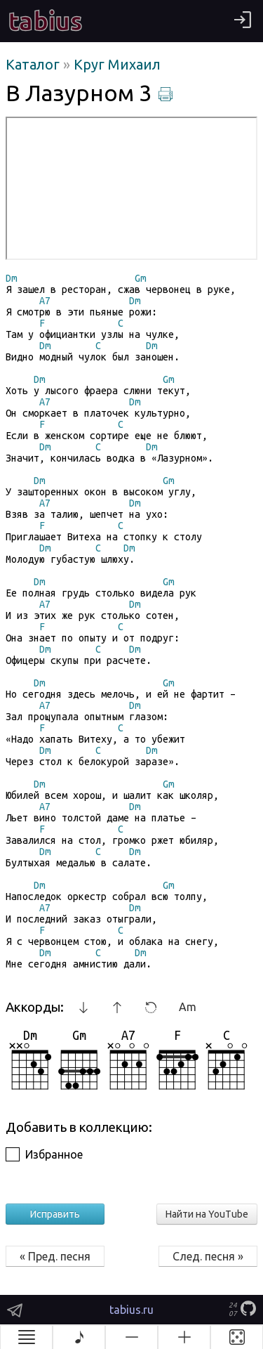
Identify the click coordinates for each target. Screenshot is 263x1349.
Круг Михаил (117, 64)
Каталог (34, 64)
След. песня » (208, 1256)
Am (187, 1007)
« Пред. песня (55, 1256)
